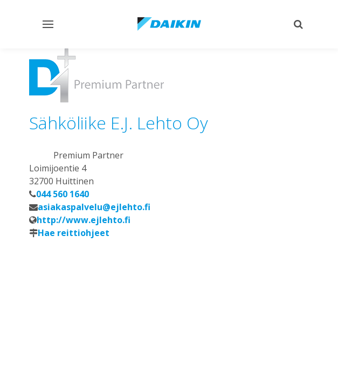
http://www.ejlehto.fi (83, 220)
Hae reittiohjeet (73, 233)
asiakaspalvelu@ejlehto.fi (94, 207)
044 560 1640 (62, 194)
